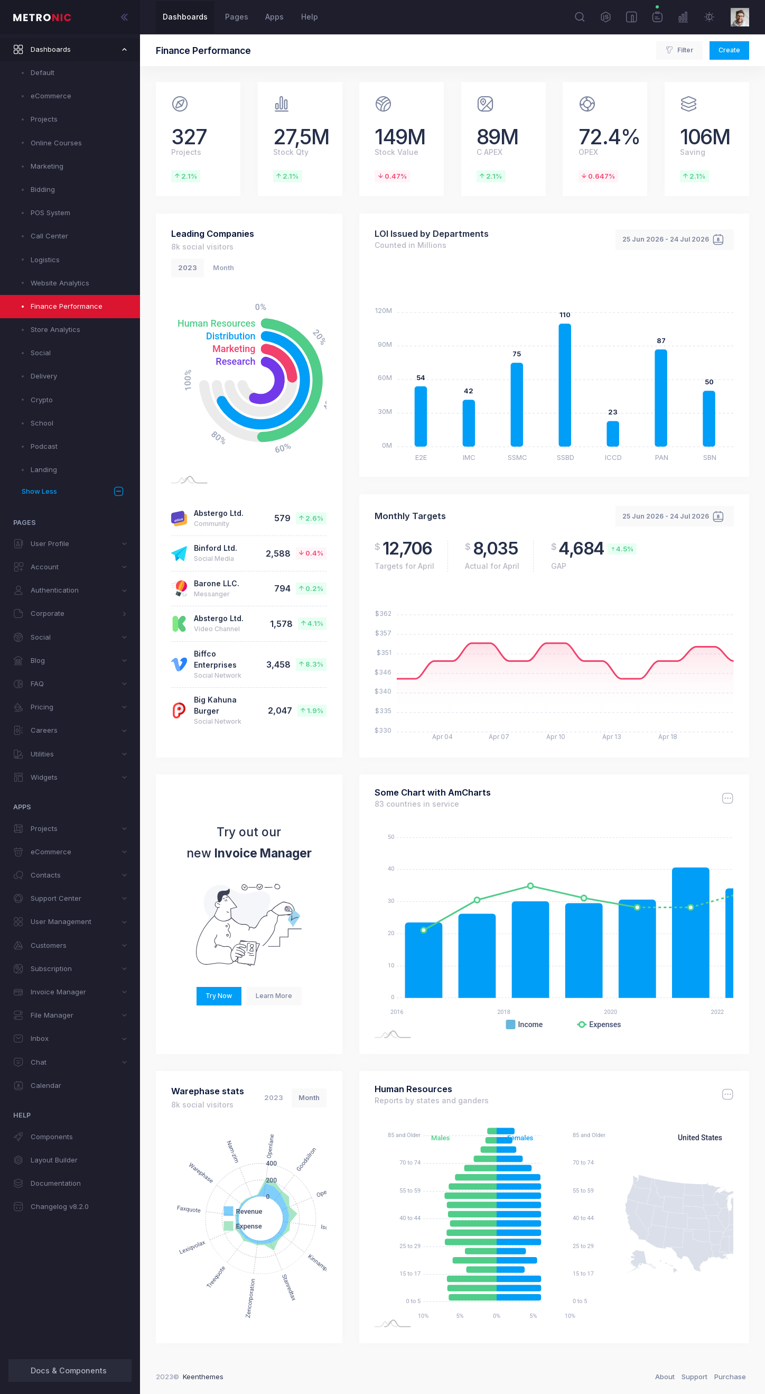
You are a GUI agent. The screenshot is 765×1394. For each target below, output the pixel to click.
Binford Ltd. (215, 547)
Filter (679, 50)
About (665, 1376)
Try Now (219, 996)
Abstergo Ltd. (219, 513)
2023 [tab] (187, 267)
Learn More (274, 996)
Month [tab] (223, 267)
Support (694, 1376)
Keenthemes (203, 1376)
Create (729, 50)
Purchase (730, 1376)
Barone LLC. (216, 583)
